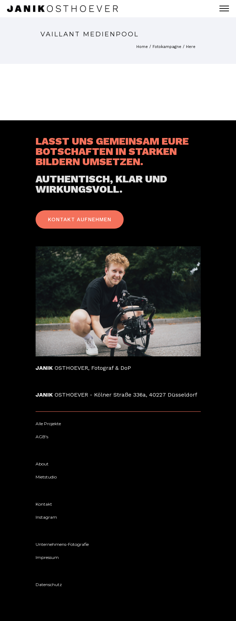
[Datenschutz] (49, 584)
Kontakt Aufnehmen (79, 219)
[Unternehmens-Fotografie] (62, 544)
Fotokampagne (167, 46)
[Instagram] (46, 517)
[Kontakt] (44, 504)
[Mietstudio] (46, 477)
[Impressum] (47, 557)
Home (142, 46)
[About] (42, 464)
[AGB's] (42, 436)
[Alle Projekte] (48, 423)
